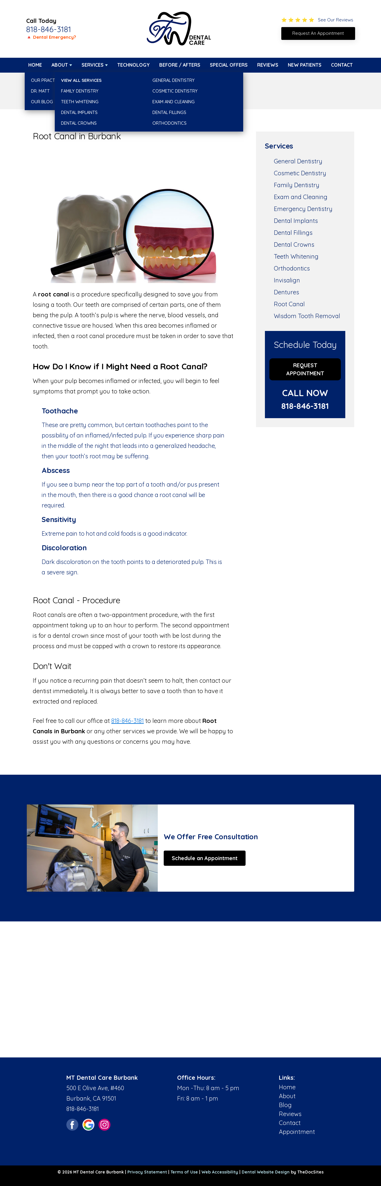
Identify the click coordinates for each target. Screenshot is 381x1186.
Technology (133, 65)
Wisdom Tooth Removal (307, 316)
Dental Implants (296, 220)
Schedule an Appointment (205, 858)
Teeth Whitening (296, 256)
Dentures (286, 292)
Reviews (267, 65)
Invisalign (287, 280)
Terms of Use (184, 1172)
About (59, 65)
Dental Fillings (293, 232)
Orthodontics (292, 268)
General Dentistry (298, 161)
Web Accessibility (220, 1172)
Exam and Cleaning (300, 197)
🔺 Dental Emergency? (51, 37)
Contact (342, 65)
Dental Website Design (266, 1172)
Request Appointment (305, 369)
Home (35, 65)
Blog (285, 1105)
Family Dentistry (296, 185)
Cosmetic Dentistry (300, 173)
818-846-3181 (48, 29)
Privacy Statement (147, 1172)
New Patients (304, 65)
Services (93, 65)
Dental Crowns (294, 244)
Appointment (297, 1131)
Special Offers (229, 65)
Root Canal (289, 304)
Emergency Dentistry (303, 208)
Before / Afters (179, 65)
